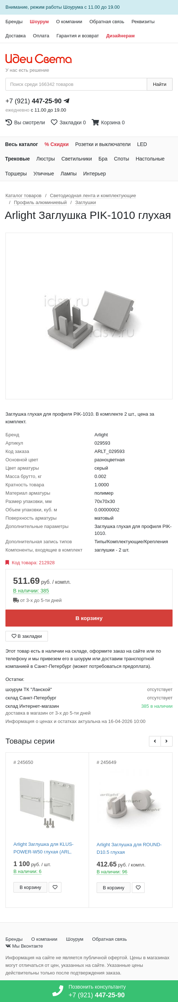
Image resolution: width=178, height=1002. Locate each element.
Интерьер (94, 173)
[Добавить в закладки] (55, 887)
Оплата (41, 35)
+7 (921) (33, 101)
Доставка (15, 35)
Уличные (43, 173)
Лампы (69, 173)
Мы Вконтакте (24, 946)
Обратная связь (106, 21)
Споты (121, 159)
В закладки (27, 636)
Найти (159, 84)
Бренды (14, 21)
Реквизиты (143, 21)
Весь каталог (21, 144)
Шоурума (73, 7)
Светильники (76, 159)
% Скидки (57, 144)
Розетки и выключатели (102, 144)
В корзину (89, 618)
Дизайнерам (120, 35)
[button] (155, 741)
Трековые (17, 159)
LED (142, 144)
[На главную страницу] (42, 59)
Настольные (150, 159)
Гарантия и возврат (78, 35)
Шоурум (39, 21)
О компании (69, 21)
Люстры (45, 159)
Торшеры (16, 173)
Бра (103, 159)
